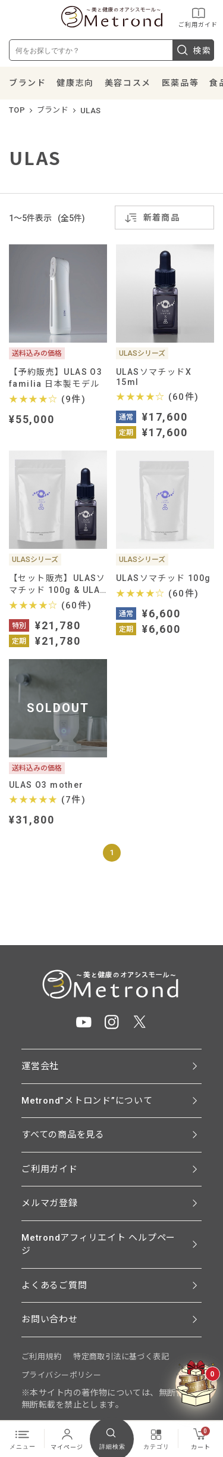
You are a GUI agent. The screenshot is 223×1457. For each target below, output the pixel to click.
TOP (17, 109)
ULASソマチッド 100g (163, 578)
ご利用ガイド (198, 17)
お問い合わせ (49, 1319)
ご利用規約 (41, 1356)
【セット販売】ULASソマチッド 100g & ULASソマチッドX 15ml (57, 584)
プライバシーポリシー (61, 1375)
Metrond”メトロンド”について (87, 1100)
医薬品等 (180, 83)
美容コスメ (128, 83)
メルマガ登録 (49, 1203)
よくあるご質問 (54, 1285)
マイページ (67, 1438)
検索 (193, 50)
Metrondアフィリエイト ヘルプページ (98, 1244)
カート (201, 1438)
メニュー (23, 1438)
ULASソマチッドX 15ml (153, 377)
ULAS (90, 110)
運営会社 (40, 1066)
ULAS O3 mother (46, 785)
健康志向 (74, 83)
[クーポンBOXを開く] (196, 1384)
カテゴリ (156, 1438)
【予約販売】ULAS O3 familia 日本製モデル (55, 378)
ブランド (27, 83)
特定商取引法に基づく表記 (121, 1356)
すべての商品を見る (63, 1134)
